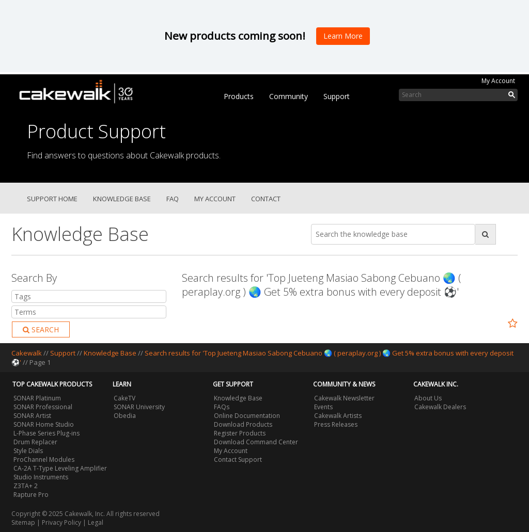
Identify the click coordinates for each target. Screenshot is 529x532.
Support (336, 96)
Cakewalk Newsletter (344, 398)
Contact (266, 198)
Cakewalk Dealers (440, 406)
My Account (498, 80)
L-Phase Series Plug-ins (46, 433)
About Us (428, 398)
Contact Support (238, 459)
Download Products (243, 424)
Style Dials (28, 450)
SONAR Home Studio (43, 424)
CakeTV (124, 398)
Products (239, 96)
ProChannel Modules (43, 459)
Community (288, 96)
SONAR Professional (42, 406)
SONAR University (139, 406)
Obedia (125, 415)
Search (41, 329)
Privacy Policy (61, 522)
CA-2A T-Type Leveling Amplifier (60, 468)
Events (323, 406)
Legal (95, 522)
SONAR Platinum (37, 398)
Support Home (52, 198)
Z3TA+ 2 (25, 485)
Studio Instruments (40, 477)
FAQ (172, 198)
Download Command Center (256, 442)
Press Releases (335, 424)
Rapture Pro (31, 494)
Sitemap (23, 522)
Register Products (240, 433)
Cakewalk (26, 353)
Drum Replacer (35, 442)
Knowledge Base (122, 198)
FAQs (221, 406)
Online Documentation (247, 415)
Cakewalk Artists (338, 415)
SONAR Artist (32, 415)
